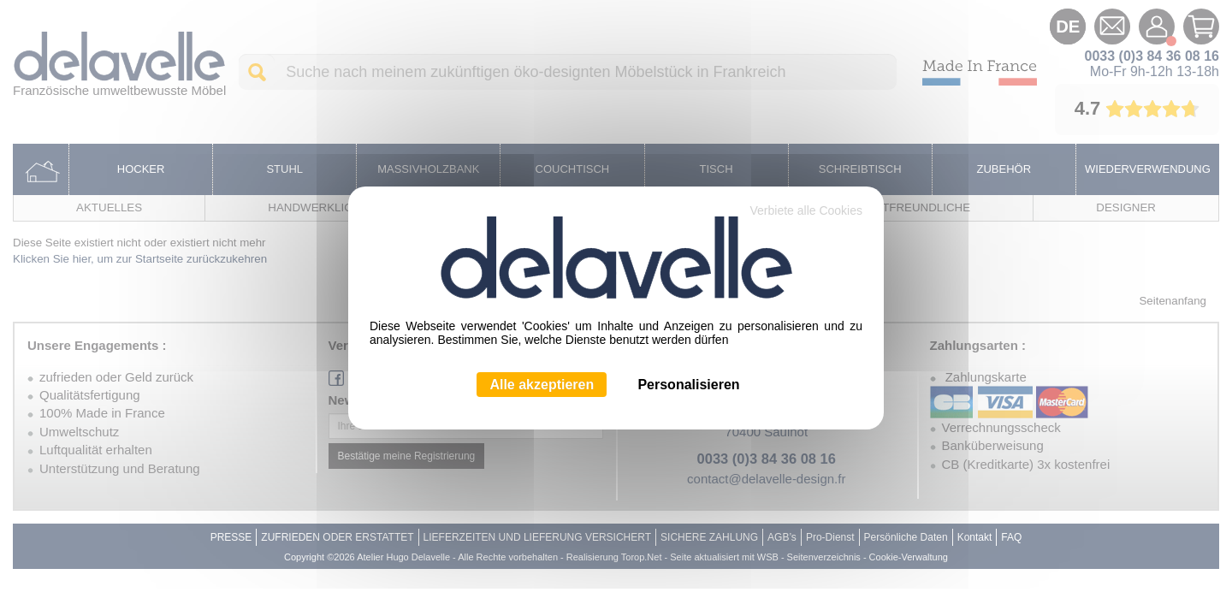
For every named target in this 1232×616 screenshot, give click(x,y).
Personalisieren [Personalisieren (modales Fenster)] (688, 384)
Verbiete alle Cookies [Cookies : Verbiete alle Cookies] (805, 210)
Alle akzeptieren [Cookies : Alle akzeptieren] (541, 384)
